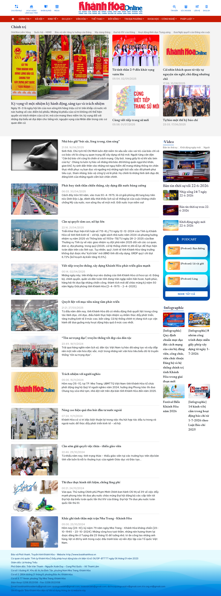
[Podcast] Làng (189, 279)
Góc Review (186, 11)
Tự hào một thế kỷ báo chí (180, 120)
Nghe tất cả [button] (186, 294)
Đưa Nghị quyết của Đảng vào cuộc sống (195, 32)
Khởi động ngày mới (190, 147)
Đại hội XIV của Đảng (124, 32)
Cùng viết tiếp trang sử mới (130, 120)
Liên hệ (197, 11)
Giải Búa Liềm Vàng (21, 32)
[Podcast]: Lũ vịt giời (192, 264)
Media (56, 11)
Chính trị (18, 27)
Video (169, 142)
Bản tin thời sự (170, 147)
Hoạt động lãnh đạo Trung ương (154, 32)
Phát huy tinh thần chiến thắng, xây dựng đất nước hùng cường (104, 185)
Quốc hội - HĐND (43, 32)
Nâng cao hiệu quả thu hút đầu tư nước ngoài (92, 410)
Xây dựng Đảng (102, 32)
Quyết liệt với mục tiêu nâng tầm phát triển (91, 302)
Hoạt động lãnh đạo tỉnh (31, 12)
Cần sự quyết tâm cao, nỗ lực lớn (83, 221)
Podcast (186, 239)
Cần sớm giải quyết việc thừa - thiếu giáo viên (91, 446)
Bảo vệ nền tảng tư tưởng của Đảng (73, 32)
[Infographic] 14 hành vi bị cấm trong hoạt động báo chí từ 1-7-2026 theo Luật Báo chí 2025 (198, 416)
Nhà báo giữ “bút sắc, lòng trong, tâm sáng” (91, 141)
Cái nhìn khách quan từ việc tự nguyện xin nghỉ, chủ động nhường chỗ (186, 74)
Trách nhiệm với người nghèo (81, 374)
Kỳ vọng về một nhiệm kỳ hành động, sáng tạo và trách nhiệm (57, 104)
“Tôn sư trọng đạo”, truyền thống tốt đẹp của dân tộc (96, 338)
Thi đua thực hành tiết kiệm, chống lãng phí (91, 482)
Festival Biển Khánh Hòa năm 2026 (171, 407)
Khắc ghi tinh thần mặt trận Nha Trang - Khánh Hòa (97, 518)
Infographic (174, 308)
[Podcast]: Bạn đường (193, 248)
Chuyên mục (16, 11)
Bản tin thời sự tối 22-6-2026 (186, 186)
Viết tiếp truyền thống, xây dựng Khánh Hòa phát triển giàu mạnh (106, 265)
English (206, 11)
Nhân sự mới (46, 11)
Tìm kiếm (174, 11)
